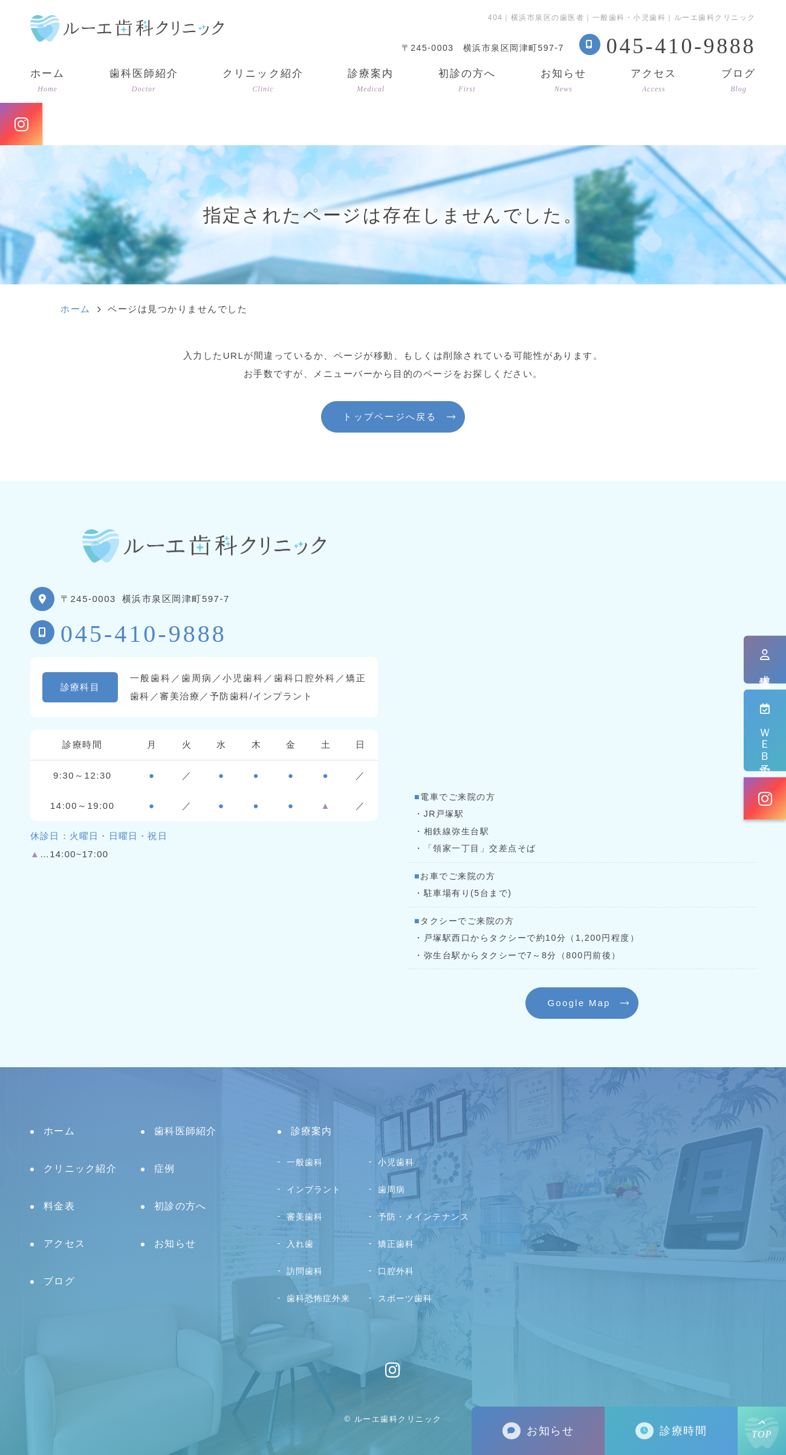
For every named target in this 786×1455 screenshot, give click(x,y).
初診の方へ (467, 80)
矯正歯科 (396, 1244)
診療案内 (371, 80)
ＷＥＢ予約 (765, 730)
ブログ (738, 80)
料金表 (59, 1206)
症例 (164, 1168)
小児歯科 (396, 1162)
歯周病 (391, 1189)
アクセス (654, 80)
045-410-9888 (143, 633)
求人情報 (765, 659)
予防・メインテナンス (423, 1216)
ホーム (47, 80)
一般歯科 (305, 1162)
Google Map (578, 1003)
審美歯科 (305, 1216)
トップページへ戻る (390, 416)
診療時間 (671, 1431)
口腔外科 (396, 1271)
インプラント (314, 1189)
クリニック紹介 (262, 80)
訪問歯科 (305, 1271)
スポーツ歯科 (405, 1298)
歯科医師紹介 (143, 80)
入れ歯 (300, 1244)
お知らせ (563, 80)
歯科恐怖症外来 (319, 1298)
